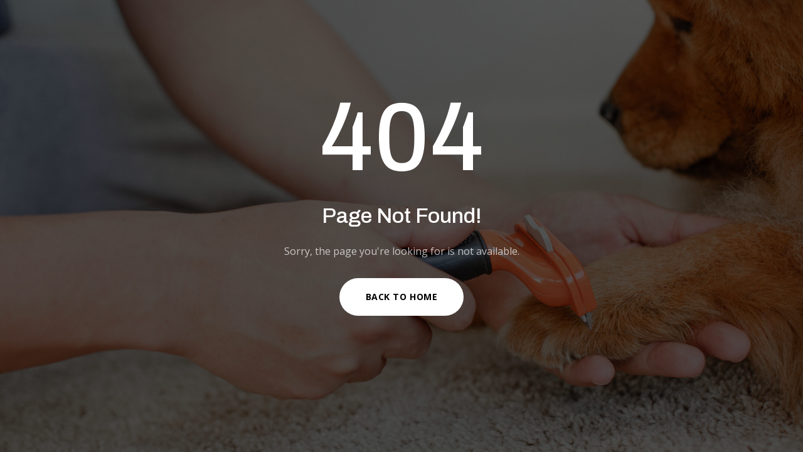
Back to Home (402, 297)
